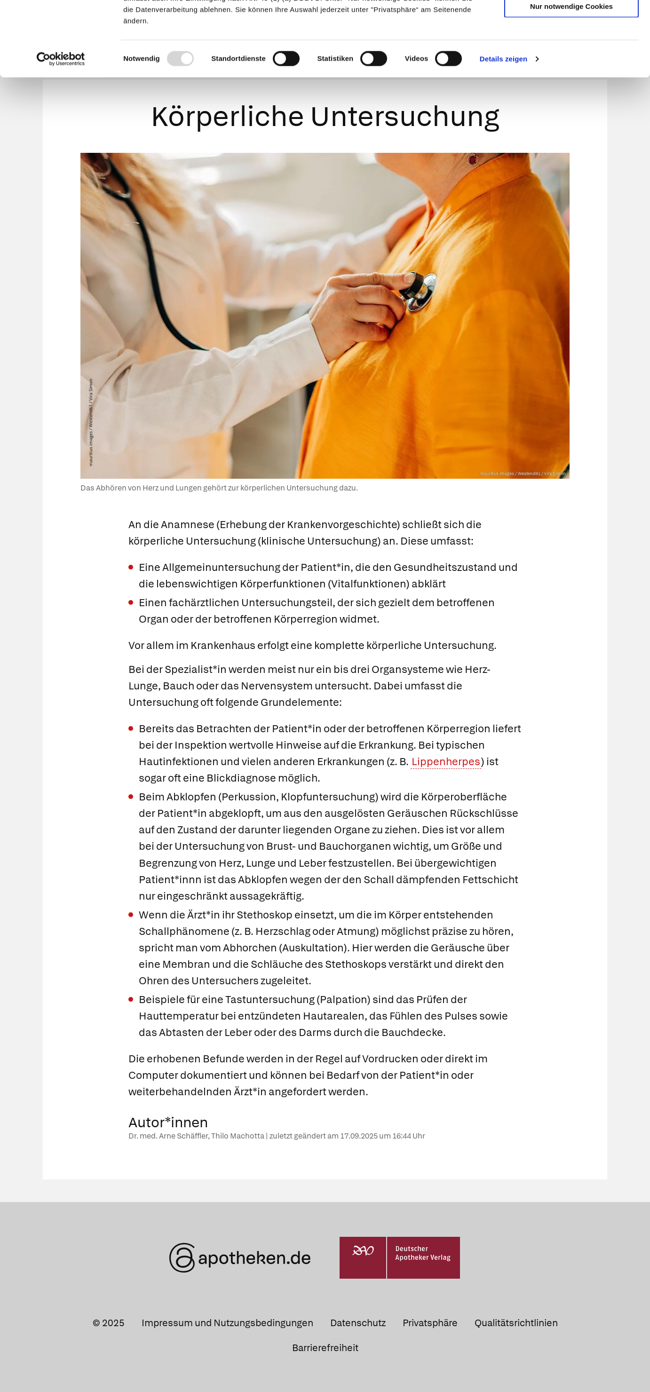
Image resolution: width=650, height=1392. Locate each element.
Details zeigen (503, 129)
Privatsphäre (430, 1321)
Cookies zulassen (571, 23)
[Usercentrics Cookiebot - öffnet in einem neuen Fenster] (61, 129)
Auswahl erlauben (571, 50)
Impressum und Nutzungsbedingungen (227, 1321)
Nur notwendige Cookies (571, 76)
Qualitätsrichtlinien (516, 1321)
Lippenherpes (446, 760)
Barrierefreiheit (325, 1346)
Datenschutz (358, 1321)
